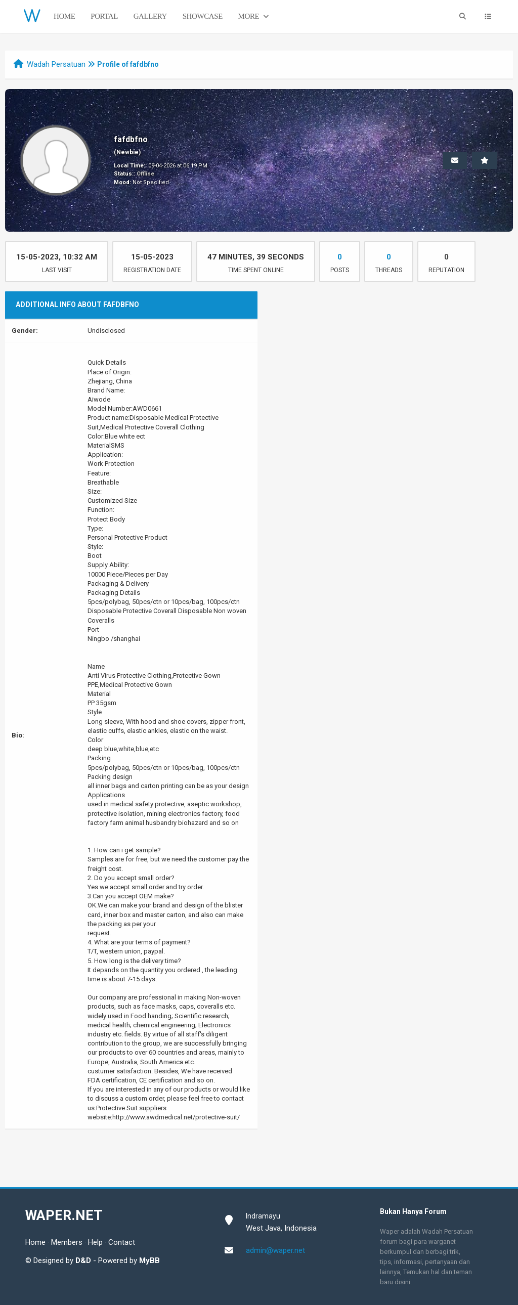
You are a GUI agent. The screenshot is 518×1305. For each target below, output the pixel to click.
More (254, 16)
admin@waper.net (275, 1250)
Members (66, 1242)
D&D (83, 1260)
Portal (104, 16)
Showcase (203, 16)
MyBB (149, 1260)
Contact (121, 1242)
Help (95, 1242)
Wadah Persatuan (56, 64)
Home (64, 16)
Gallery (150, 16)
